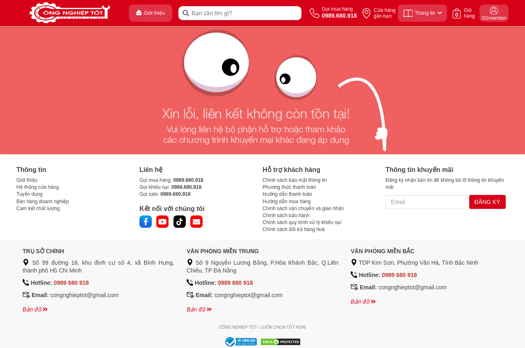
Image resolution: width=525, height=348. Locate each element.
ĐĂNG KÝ (487, 202)
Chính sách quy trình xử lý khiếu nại (301, 222)
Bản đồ (35, 309)
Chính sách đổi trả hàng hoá (293, 229)
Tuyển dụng (29, 194)
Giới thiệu (26, 180)
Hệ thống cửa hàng (37, 187)
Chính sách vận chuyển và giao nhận (303, 208)
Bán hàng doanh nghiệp (42, 201)
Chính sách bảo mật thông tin (294, 180)
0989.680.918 (188, 180)
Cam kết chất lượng (38, 208)
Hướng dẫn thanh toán (287, 194)
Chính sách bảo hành (285, 215)
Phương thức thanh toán (289, 187)
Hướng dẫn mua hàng (286, 201)
